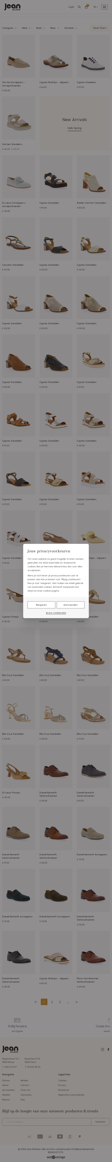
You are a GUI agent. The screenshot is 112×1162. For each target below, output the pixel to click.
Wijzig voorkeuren (56, 613)
